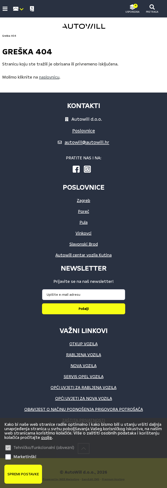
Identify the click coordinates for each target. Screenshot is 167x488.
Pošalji (84, 309)
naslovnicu (49, 77)
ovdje (46, 437)
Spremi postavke (23, 474)
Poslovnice (83, 131)
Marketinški (24, 457)
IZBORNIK (6, 8)
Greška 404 (9, 36)
